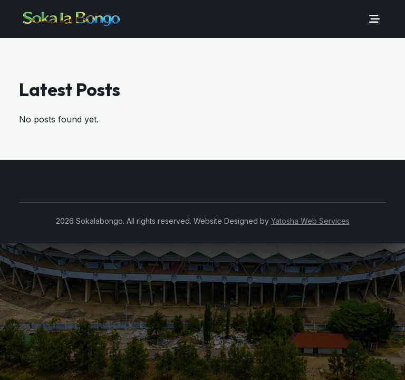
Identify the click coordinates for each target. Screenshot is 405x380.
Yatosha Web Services (310, 220)
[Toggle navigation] (374, 19)
